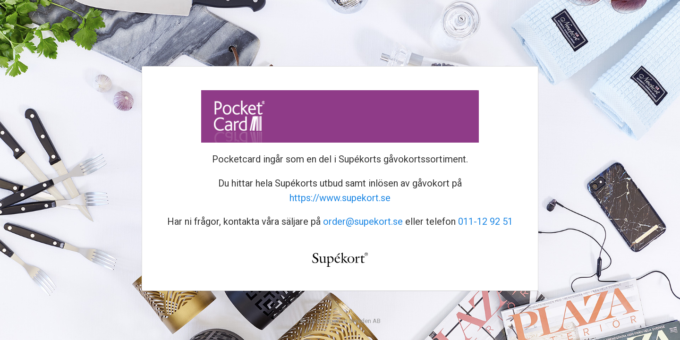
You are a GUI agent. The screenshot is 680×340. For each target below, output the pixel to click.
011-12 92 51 (485, 221)
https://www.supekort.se (340, 198)
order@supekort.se (363, 221)
